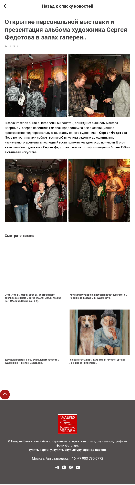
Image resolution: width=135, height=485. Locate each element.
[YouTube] (77, 469)
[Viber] (70, 469)
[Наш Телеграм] (57, 469)
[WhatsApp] (64, 469)
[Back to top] (5, 395)
